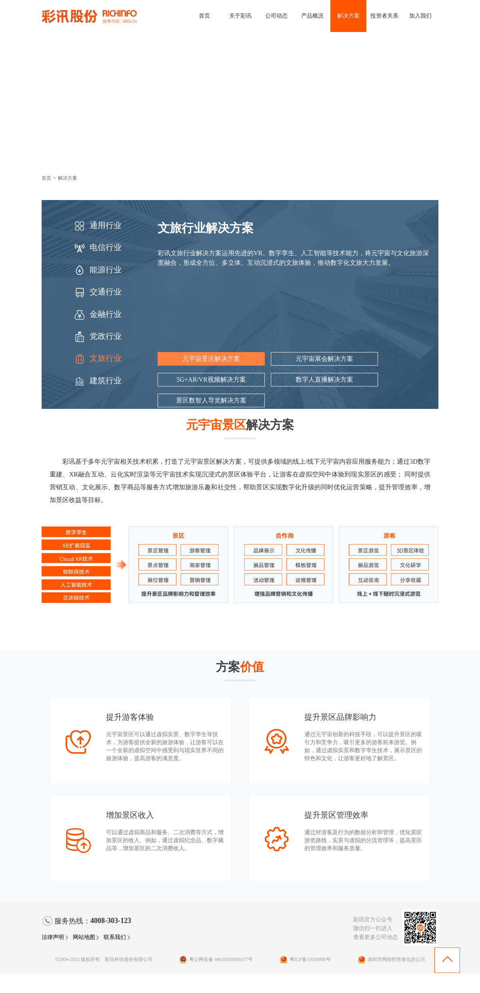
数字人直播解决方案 (324, 379)
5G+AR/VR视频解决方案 (211, 379)
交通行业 (98, 291)
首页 (204, 16)
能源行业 (98, 269)
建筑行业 (98, 380)
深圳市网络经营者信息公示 (391, 959)
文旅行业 (98, 358)
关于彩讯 (240, 16)
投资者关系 (384, 16)
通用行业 (98, 225)
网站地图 (86, 937)
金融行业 (98, 314)
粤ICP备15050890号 (305, 959)
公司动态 (276, 16)
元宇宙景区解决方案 (211, 358)
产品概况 (312, 16)
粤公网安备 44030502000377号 (216, 959)
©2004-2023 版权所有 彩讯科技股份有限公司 (103, 959)
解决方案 (348, 16)
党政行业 (98, 336)
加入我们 (420, 16)
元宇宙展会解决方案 (324, 358)
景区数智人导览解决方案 (211, 400)
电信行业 (98, 247)
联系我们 (117, 937)
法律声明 (55, 937)
